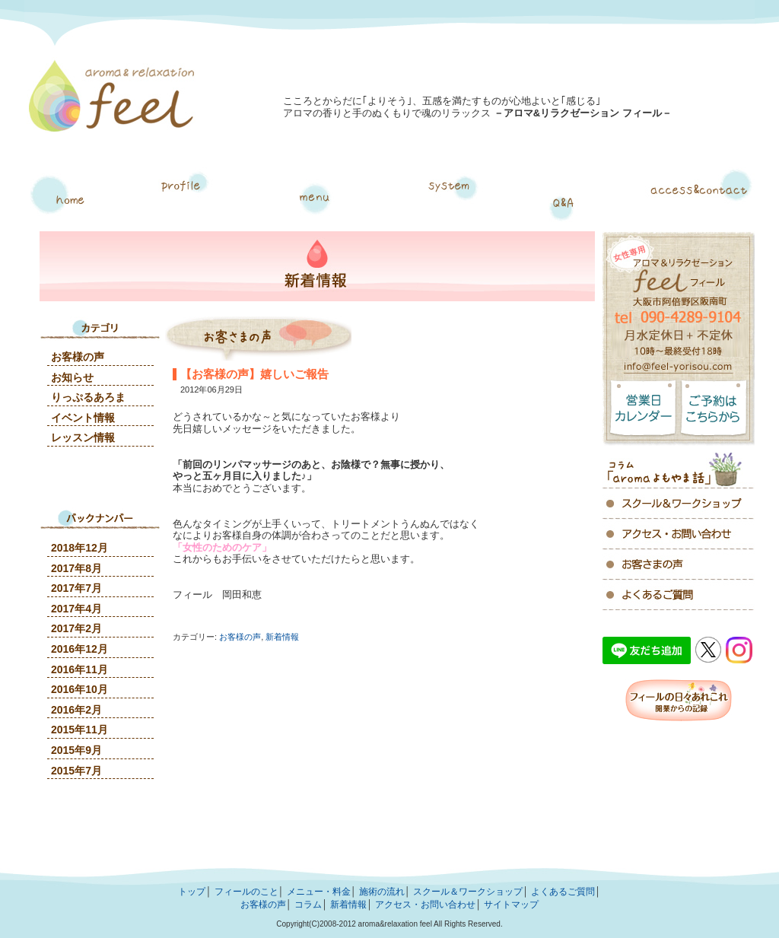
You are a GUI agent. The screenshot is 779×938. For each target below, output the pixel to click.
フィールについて (177, 199)
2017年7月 (76, 588)
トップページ (65, 199)
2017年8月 (76, 568)
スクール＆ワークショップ (468, 891)
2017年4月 (76, 609)
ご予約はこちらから (717, 413)
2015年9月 (76, 750)
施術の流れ (451, 199)
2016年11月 (79, 669)
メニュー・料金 (318, 199)
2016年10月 (79, 689)
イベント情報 (83, 418)
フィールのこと (246, 891)
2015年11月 (79, 729)
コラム (679, 467)
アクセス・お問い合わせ (700, 199)
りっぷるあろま (88, 397)
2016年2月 (76, 710)
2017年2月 (76, 628)
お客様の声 (240, 636)
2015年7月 (76, 771)
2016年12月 (79, 649)
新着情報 (282, 636)
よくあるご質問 (562, 199)
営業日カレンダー (641, 413)
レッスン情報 (83, 437)
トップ (191, 891)
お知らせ (72, 377)
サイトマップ (511, 904)
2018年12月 (79, 548)
